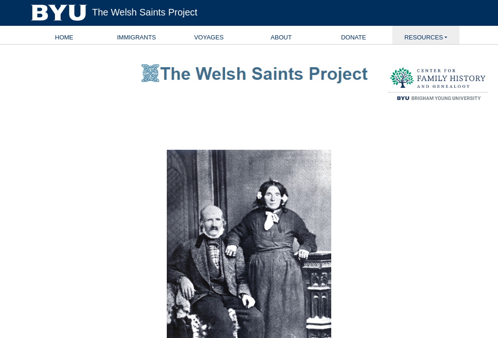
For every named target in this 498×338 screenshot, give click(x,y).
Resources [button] (424, 37)
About (281, 37)
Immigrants (136, 37)
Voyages (209, 37)
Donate (353, 37)
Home (64, 37)
